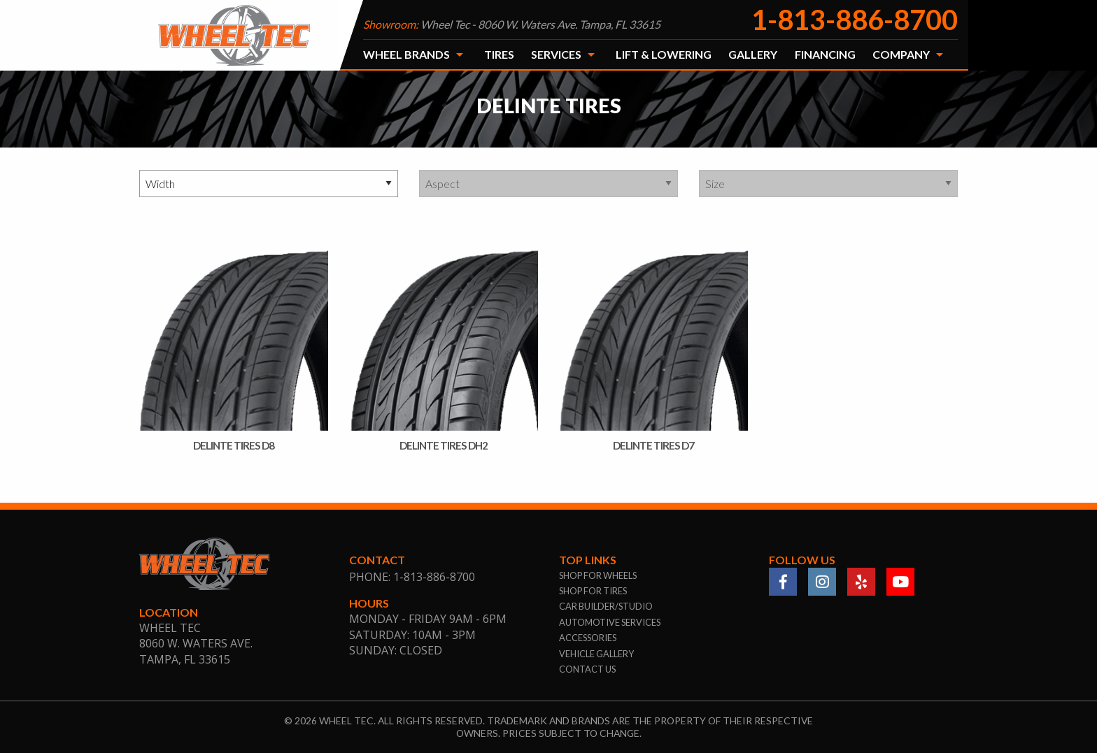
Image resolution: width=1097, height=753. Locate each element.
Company (901, 54)
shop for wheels (598, 575)
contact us (587, 669)
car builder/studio (606, 606)
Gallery (752, 54)
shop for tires (593, 590)
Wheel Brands (406, 54)
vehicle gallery (596, 653)
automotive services (609, 622)
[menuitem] (415, 54)
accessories (587, 637)
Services (556, 54)
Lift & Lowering (664, 54)
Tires (499, 54)
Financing (825, 54)
